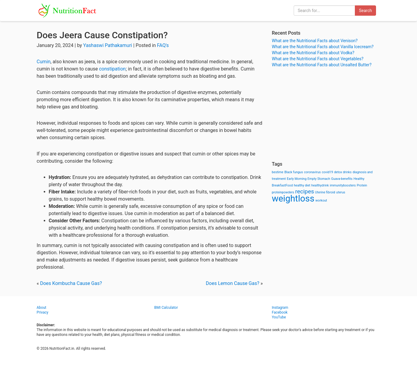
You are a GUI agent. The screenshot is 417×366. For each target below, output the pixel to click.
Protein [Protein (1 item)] (362, 185)
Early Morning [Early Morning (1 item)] (296, 179)
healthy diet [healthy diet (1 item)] (302, 185)
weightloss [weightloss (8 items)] (293, 198)
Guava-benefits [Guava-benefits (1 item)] (341, 179)
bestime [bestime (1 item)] (277, 172)
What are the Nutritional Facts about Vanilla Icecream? (323, 46)
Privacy (43, 312)
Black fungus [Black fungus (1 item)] (293, 172)
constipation (112, 69)
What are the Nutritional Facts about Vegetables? (318, 58)
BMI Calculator (166, 307)
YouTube (279, 317)
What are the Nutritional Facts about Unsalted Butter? (322, 64)
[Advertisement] (326, 114)
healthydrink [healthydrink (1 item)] (320, 185)
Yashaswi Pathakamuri (107, 45)
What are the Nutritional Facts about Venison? (315, 40)
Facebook (280, 312)
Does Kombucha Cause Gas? (71, 283)
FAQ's (163, 45)
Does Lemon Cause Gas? (232, 283)
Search (365, 10)
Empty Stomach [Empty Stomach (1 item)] (319, 179)
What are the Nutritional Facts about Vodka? (313, 52)
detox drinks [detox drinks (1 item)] (343, 172)
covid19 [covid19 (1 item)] (327, 172)
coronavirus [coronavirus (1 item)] (312, 172)
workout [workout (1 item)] (321, 200)
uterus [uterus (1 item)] (340, 192)
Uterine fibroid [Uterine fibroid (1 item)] (325, 192)
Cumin (44, 61)
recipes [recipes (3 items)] (304, 191)
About (41, 307)
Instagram (280, 307)
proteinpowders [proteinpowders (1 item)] (283, 192)
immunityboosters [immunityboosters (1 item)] (343, 185)
